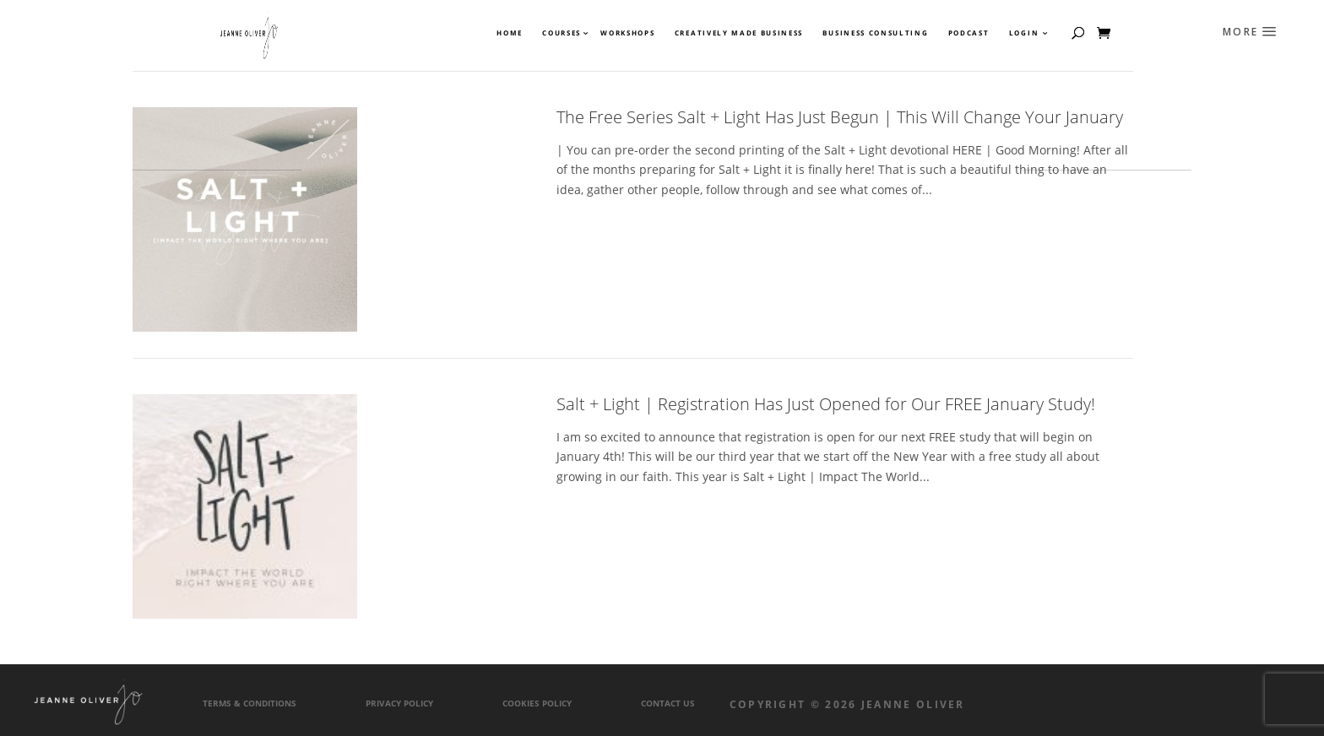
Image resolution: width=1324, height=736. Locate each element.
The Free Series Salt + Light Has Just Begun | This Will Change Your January (839, 117)
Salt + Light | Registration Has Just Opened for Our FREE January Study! (825, 403)
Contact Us (668, 703)
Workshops (627, 33)
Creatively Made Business (739, 33)
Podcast (969, 33)
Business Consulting (875, 33)
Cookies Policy (537, 703)
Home (509, 33)
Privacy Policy (399, 703)
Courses (560, 33)
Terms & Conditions (249, 703)
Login (1024, 33)
